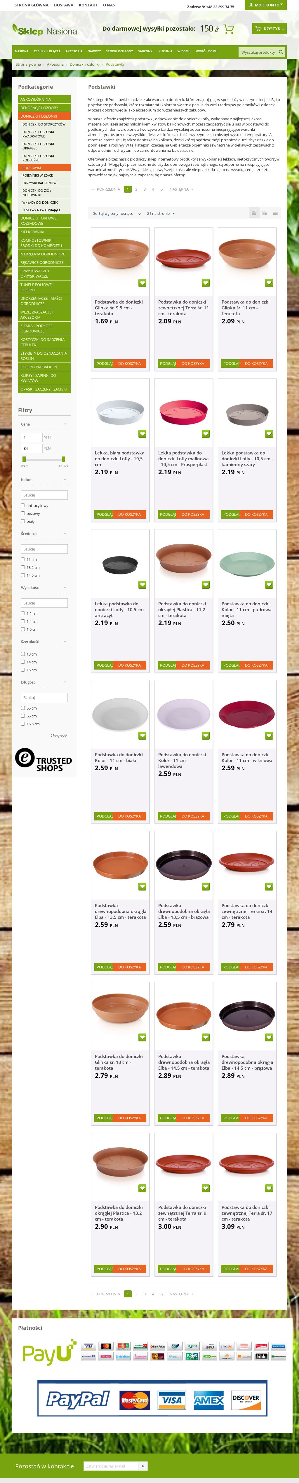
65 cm (29, 716)
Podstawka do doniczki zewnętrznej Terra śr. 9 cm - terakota (182, 1213)
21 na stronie (161, 214)
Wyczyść (61, 735)
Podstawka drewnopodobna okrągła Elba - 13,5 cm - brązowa (184, 911)
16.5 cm (30, 723)
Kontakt (88, 5)
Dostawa (63, 5)
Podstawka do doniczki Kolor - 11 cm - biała (119, 757)
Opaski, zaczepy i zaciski (43, 389)
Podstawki (31, 167)
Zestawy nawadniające (41, 210)
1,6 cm (29, 629)
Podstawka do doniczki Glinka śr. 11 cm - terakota (246, 307)
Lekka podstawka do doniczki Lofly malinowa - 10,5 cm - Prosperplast (183, 458)
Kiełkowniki (32, 231)
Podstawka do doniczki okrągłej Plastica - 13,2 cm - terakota (119, 1213)
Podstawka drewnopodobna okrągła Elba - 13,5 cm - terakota (121, 911)
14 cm (29, 662)
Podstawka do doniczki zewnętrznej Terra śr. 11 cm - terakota (183, 307)
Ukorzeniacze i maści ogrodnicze (41, 301)
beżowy (30, 513)
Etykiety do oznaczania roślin (43, 356)
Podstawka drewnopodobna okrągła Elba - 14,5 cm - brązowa (247, 1062)
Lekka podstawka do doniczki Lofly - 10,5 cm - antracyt (120, 609)
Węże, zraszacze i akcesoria (36, 314)
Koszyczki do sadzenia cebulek (42, 342)
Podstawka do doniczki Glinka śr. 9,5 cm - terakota (119, 307)
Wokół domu (207, 51)
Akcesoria (74, 51)
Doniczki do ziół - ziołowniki (37, 192)
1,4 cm (29, 621)
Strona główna (31, 5)
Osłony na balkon (38, 367)
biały (28, 521)
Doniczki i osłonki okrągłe (38, 146)
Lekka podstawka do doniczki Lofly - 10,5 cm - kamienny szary (247, 458)
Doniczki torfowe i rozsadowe (39, 220)
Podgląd (105, 363)
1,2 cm (29, 613)
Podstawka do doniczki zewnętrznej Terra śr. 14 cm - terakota (247, 911)
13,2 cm (30, 567)
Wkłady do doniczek (40, 202)
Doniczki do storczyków (43, 124)
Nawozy (94, 51)
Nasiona (22, 51)
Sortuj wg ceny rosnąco (117, 214)
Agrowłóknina (35, 99)
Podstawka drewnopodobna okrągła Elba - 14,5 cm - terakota (184, 1062)
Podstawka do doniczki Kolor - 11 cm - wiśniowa (247, 757)
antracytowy (34, 505)
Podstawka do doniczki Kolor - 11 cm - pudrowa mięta (247, 609)
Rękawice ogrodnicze (41, 262)
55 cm (29, 708)
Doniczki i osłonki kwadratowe (38, 134)
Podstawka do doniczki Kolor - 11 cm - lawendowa (182, 760)
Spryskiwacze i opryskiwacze (34, 273)
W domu (184, 51)
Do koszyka (129, 363)
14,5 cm (30, 575)
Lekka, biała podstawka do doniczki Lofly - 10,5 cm (120, 458)
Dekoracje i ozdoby (39, 107)
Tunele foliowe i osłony (37, 287)
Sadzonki (145, 51)
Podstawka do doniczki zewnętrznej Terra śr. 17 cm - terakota (247, 1213)
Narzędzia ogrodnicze (42, 254)
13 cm (29, 654)
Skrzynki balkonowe (40, 183)
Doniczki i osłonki (85, 64)
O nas (109, 5)
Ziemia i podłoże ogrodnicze (36, 328)
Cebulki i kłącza (47, 51)
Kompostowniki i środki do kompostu (41, 243)
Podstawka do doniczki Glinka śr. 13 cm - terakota (119, 1062)
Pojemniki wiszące (37, 175)
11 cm (29, 559)
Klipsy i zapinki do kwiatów (38, 378)
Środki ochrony (119, 51)
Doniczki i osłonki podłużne (38, 158)
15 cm (29, 669)
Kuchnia (165, 51)
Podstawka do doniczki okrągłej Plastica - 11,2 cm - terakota (182, 609)
